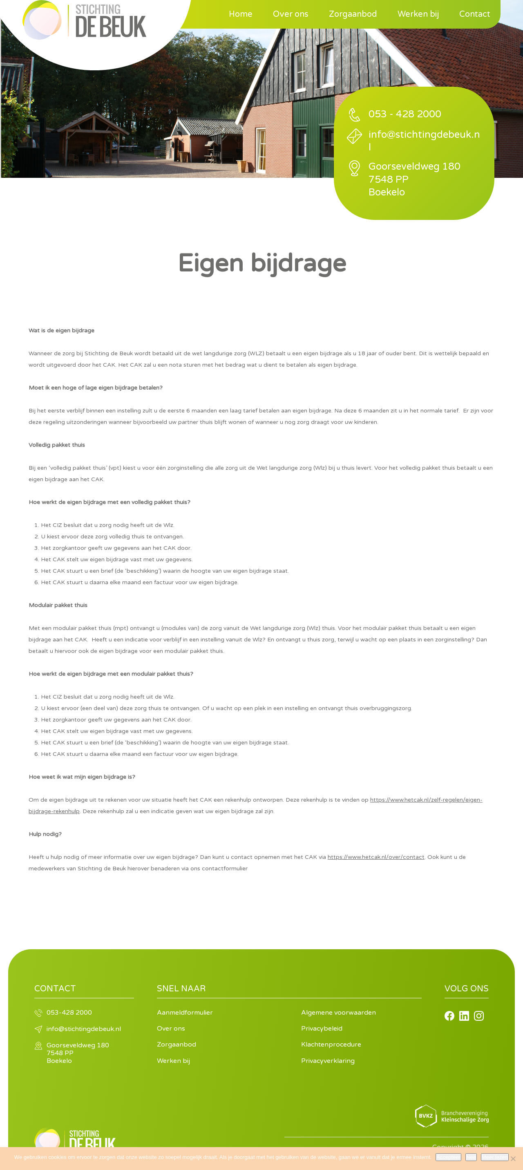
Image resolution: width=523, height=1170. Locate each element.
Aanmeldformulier (185, 1013)
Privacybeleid (321, 1028)
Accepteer (448, 1157)
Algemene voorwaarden (338, 1013)
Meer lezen (495, 1157)
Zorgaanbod (353, 14)
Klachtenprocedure (331, 1044)
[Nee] (513, 1158)
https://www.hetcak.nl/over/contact (376, 857)
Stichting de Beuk (84, 20)
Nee (471, 1157)
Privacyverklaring (328, 1061)
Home (241, 14)
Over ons (290, 14)
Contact (474, 14)
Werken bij (418, 14)
